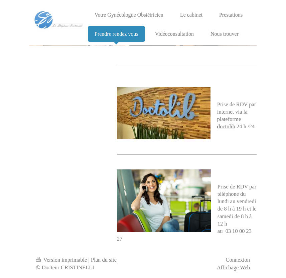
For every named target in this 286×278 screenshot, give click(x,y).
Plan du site (104, 260)
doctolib (226, 126)
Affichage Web (233, 267)
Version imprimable (62, 260)
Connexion (238, 260)
